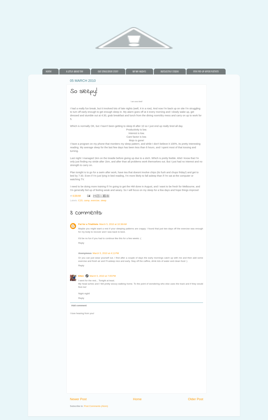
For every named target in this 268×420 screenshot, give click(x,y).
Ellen (81, 276)
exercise (95, 200)
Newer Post (78, 399)
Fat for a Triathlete (88, 224)
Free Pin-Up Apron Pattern (206, 71)
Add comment (79, 305)
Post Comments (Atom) (96, 406)
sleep (103, 200)
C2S (80, 200)
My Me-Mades (139, 71)
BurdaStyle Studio (170, 71)
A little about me (74, 71)
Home (49, 71)
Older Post (195, 399)
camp (87, 200)
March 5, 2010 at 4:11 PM (106, 253)
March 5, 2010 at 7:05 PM (103, 276)
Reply (81, 243)
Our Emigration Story (108, 71)
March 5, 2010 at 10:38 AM (113, 224)
